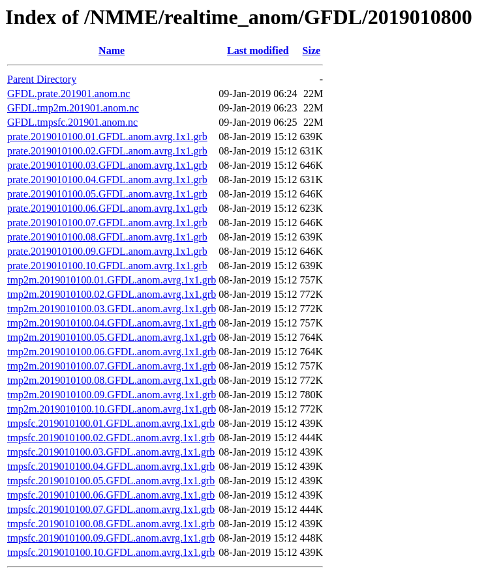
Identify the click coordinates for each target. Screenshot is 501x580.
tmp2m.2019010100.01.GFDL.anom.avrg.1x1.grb (111, 279)
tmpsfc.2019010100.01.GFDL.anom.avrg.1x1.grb (111, 423)
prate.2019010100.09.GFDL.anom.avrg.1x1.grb (107, 251)
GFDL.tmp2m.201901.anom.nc (73, 107)
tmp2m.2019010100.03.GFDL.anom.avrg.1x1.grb (111, 308)
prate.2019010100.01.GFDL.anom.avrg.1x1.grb (107, 136)
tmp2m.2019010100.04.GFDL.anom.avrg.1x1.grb (111, 322)
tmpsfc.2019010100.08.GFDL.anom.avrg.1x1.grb (111, 523)
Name (112, 50)
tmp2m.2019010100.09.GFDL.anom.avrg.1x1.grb (111, 394)
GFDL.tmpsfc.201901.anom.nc (72, 122)
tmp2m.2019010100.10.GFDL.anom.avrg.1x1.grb (111, 408)
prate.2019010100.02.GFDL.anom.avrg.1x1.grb (107, 150)
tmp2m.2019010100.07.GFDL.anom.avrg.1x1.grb (111, 365)
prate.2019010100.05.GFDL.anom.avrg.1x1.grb (107, 193)
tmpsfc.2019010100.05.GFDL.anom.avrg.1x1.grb (111, 480)
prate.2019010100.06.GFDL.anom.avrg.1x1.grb (107, 208)
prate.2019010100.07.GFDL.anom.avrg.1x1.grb (107, 222)
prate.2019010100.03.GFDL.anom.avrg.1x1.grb (107, 165)
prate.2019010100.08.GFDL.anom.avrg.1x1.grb (107, 236)
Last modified (258, 50)
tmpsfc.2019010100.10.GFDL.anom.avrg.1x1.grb (111, 552)
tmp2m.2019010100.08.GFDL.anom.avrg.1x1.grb (111, 380)
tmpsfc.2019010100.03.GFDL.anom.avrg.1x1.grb (111, 451)
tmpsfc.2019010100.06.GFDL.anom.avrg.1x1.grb (111, 494)
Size (312, 50)
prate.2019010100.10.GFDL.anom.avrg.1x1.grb (107, 265)
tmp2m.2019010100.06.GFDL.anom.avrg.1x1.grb (111, 351)
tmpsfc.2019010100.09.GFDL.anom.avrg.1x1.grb (111, 538)
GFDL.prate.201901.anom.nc (68, 93)
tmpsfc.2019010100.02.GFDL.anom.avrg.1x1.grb (111, 437)
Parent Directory (41, 79)
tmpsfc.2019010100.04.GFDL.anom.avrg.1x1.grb (111, 466)
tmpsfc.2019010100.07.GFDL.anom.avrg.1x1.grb (111, 509)
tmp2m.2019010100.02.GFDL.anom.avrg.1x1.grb (111, 294)
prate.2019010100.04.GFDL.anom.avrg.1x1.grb (107, 179)
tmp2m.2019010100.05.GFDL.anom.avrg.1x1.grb (111, 337)
